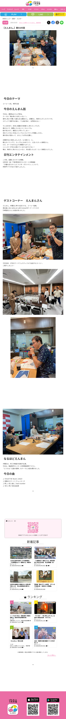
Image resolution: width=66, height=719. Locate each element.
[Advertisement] (33, 81)
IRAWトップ (6, 18)
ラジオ (19, 18)
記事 (13, 18)
